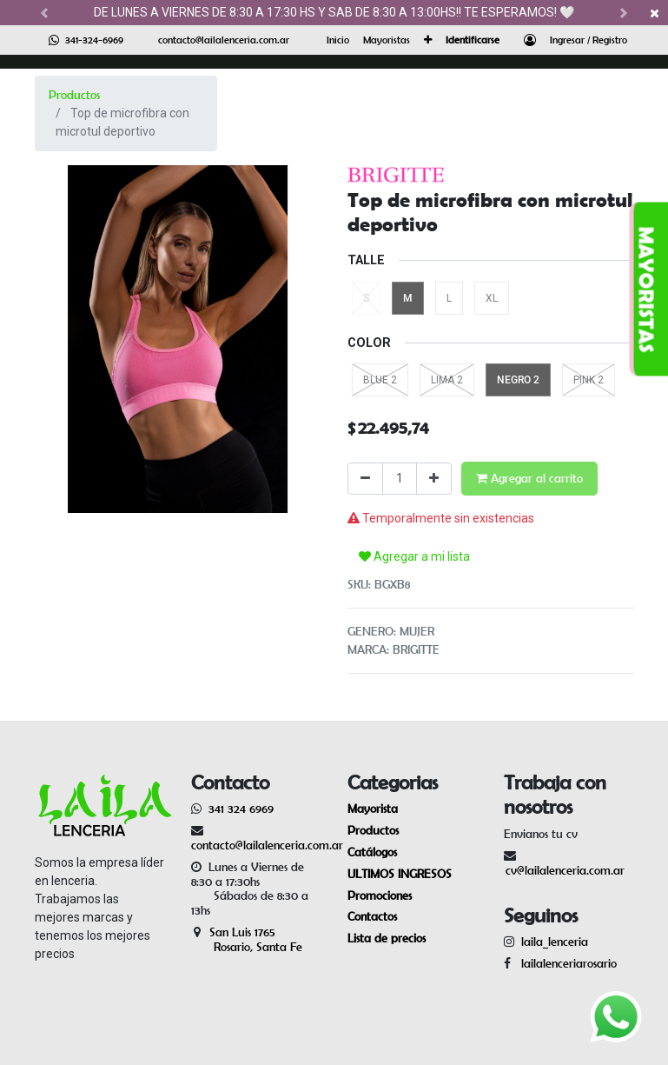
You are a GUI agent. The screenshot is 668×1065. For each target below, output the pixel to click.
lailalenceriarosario (565, 963)
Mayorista (372, 808)
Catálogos (372, 852)
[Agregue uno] (434, 479)
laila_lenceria (554, 942)
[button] (428, 40)
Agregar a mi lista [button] (414, 556)
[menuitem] (338, 40)
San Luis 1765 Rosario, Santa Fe (246, 939)
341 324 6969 (241, 808)
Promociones (379, 895)
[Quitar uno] (365, 479)
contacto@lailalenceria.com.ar (223, 39)
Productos (74, 95)
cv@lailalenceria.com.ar (565, 870)
